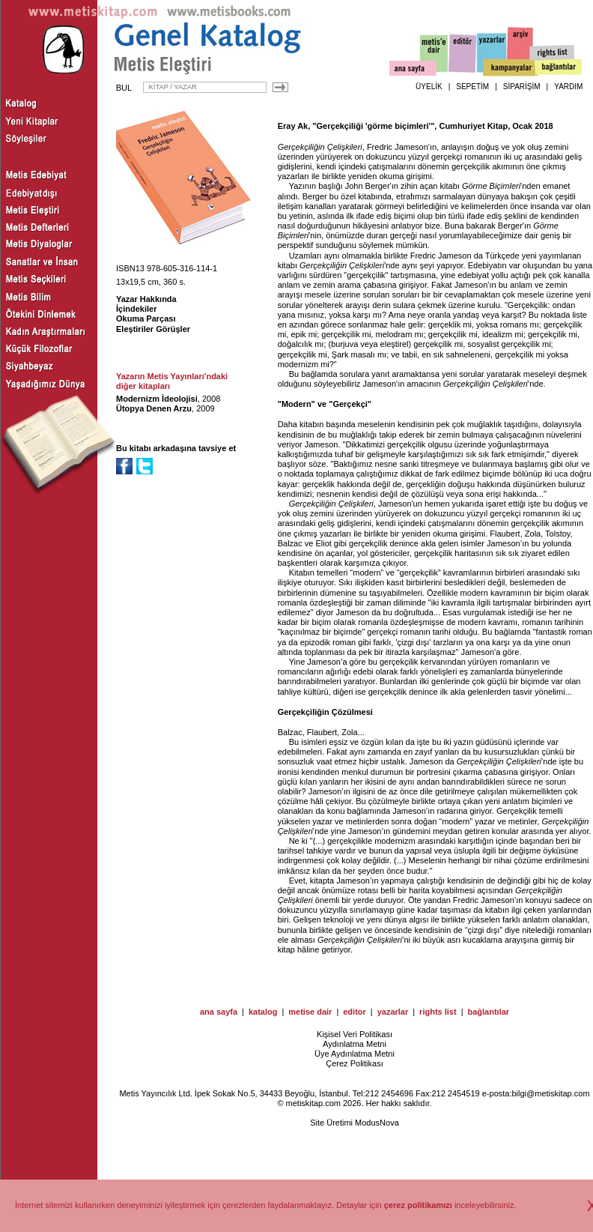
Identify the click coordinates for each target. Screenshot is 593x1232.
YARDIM (568, 86)
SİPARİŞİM (522, 86)
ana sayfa (218, 1011)
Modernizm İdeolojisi (157, 398)
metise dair (310, 1011)
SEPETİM (472, 86)
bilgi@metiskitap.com (550, 1093)
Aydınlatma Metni (354, 1043)
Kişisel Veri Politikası (354, 1034)
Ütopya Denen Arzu (154, 408)
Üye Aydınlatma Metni (354, 1053)
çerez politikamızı (418, 1205)
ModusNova (377, 1122)
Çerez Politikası (354, 1063)
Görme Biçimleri (491, 185)
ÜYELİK (429, 86)
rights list (438, 1011)
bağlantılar (488, 1011)
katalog (263, 1011)
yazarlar (393, 1011)
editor (354, 1011)
